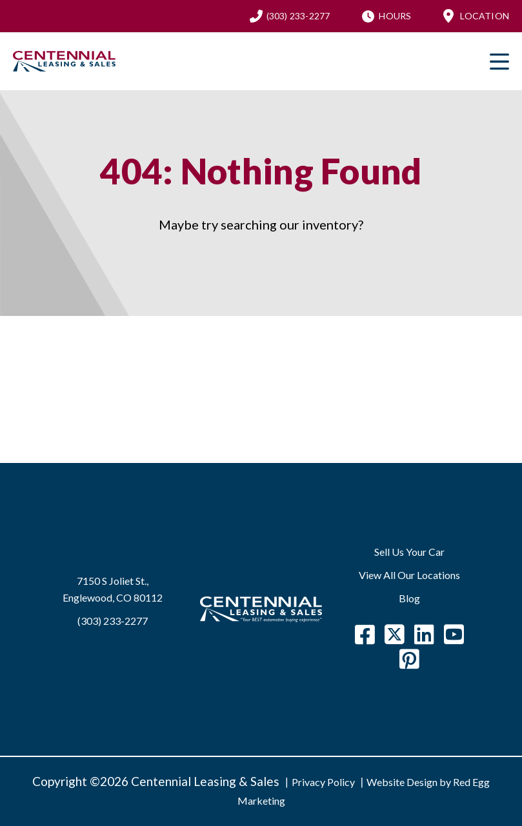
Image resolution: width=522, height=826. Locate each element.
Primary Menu (499, 61)
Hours (395, 15)
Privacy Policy (323, 782)
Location (484, 15)
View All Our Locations (409, 575)
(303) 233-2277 (298, 15)
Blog (409, 598)
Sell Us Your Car (409, 552)
